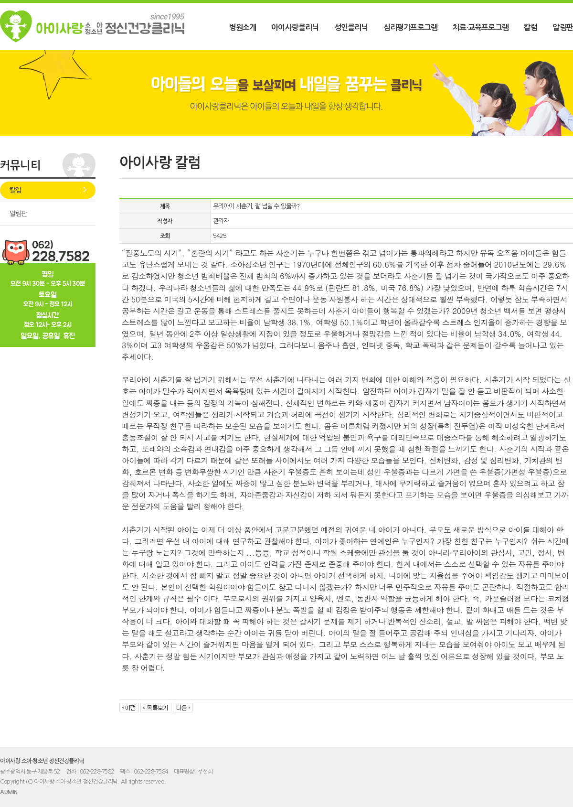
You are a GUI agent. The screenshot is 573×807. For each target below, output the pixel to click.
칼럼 (530, 27)
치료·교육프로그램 (481, 27)
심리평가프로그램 (410, 27)
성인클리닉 (351, 27)
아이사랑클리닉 (294, 27)
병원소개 (242, 27)
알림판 (562, 27)
